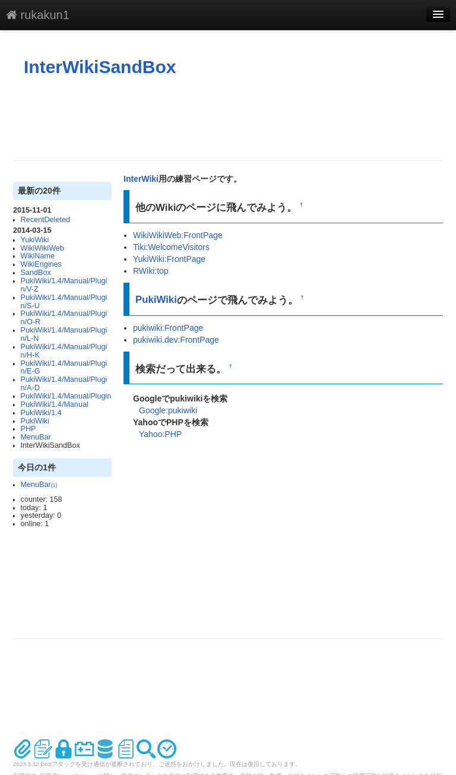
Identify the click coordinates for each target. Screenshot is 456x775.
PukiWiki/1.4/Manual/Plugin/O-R (64, 317)
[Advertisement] (229, 118)
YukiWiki (35, 240)
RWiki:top (151, 271)
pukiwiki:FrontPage (168, 328)
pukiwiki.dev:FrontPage (176, 339)
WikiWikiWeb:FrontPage (178, 235)
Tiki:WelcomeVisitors (171, 247)
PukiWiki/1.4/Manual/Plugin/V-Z (64, 285)
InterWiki (141, 179)
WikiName (38, 256)
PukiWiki (35, 421)
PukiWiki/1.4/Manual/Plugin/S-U (64, 301)
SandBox (36, 272)
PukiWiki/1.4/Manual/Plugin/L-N (64, 334)
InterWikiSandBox (100, 67)
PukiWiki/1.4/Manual (54, 404)
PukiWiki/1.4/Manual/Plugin (66, 396)
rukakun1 (37, 14)
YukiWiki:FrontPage (169, 259)
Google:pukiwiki (168, 410)
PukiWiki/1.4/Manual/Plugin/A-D (64, 383)
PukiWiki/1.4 (41, 413)
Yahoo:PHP (160, 434)
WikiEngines (41, 264)
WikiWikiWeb (42, 248)
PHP (28, 429)
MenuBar (36, 437)
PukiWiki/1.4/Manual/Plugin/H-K (64, 351)
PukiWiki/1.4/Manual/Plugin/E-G (64, 367)
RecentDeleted (45, 220)
